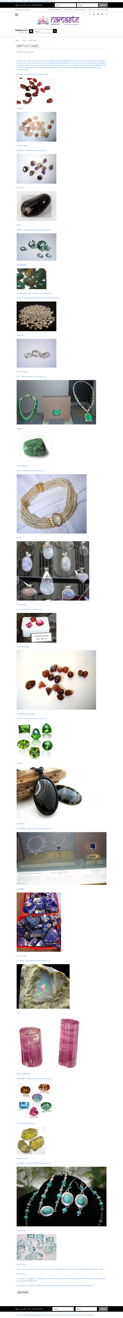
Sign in (90, 10)
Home (17, 40)
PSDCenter (89, 1315)
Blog (24, 40)
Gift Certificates (80, 10)
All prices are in (22, 10)
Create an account (101, 10)
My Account (68, 10)
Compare (54, 10)
